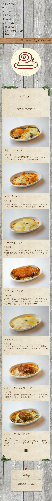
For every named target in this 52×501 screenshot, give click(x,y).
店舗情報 (6, 19)
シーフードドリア (13, 242)
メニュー (6, 11)
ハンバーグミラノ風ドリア (18, 388)
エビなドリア (11, 339)
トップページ (8, 3)
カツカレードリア (13, 291)
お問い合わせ (8, 27)
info (4, 7)
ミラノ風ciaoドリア (14, 196)
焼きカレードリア (13, 150)
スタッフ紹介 (8, 23)
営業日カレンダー (10, 15)
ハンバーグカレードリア (17, 434)
